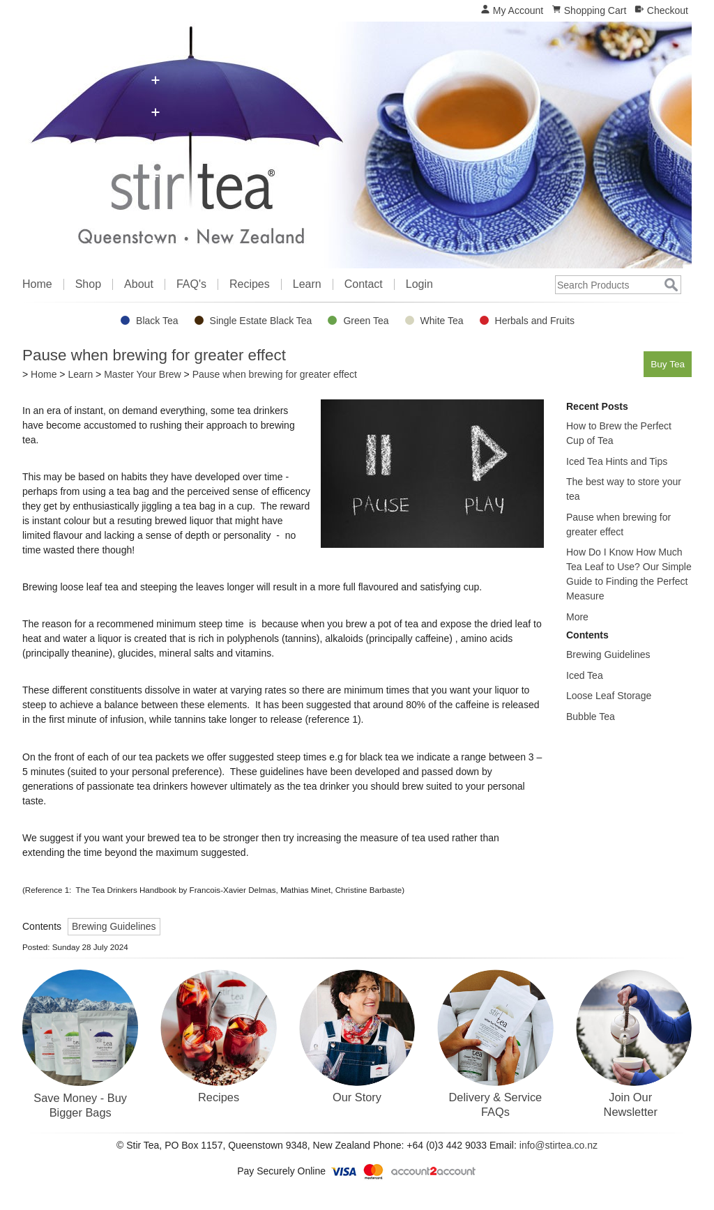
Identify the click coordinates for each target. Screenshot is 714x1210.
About (138, 284)
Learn (307, 284)
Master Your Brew (142, 374)
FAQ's (191, 284)
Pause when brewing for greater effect (274, 374)
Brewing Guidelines (114, 926)
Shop (88, 284)
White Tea (442, 320)
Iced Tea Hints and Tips (616, 461)
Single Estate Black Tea (261, 320)
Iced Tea (584, 675)
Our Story (357, 1097)
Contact (363, 284)
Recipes (249, 284)
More (577, 616)
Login (419, 284)
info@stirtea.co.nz (558, 1145)
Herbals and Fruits (535, 320)
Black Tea (157, 320)
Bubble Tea (590, 716)
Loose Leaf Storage (608, 695)
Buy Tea (665, 363)
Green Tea (365, 320)
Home (37, 284)
